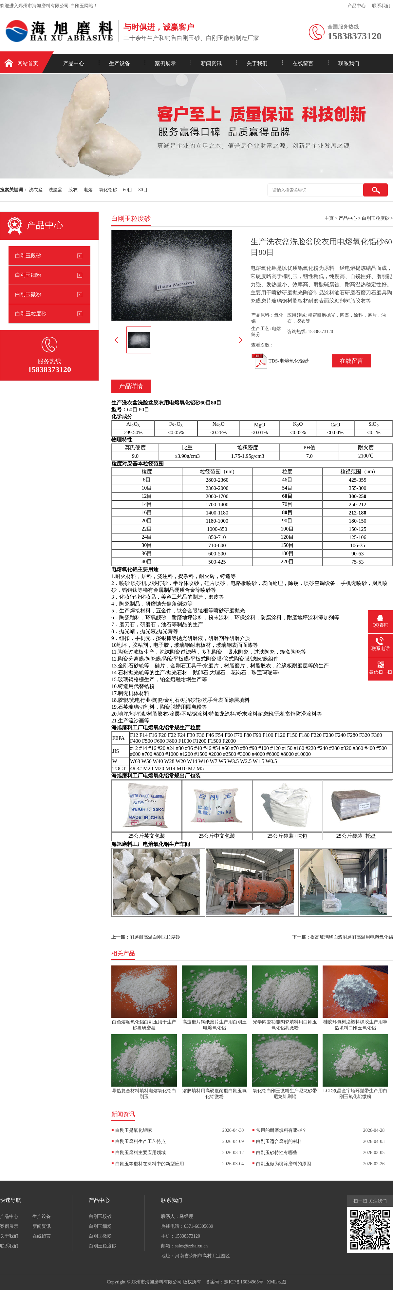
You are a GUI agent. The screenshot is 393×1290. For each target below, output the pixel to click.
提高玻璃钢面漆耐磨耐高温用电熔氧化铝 (351, 937)
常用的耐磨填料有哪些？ (281, 1130)
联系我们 (381, 5)
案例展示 (165, 63)
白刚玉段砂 (28, 255)
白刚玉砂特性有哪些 (276, 1152)
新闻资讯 (211, 63)
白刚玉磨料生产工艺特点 (140, 1141)
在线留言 (302, 63)
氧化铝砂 (108, 189)
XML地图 (276, 1282)
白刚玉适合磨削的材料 (279, 1141)
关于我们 (257, 63)
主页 (329, 218)
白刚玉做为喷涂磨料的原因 (283, 1163)
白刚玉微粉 (28, 294)
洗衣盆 (36, 189)
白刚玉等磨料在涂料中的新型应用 (149, 1163)
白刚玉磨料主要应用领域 (140, 1152)
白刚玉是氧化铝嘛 (133, 1130)
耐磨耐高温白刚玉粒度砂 (155, 937)
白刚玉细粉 (28, 275)
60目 (127, 189)
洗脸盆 (55, 189)
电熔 (88, 189)
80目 (143, 189)
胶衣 (73, 189)
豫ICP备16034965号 (243, 1282)
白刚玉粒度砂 (31, 313)
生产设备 (119, 63)
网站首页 (27, 63)
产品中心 (356, 5)
